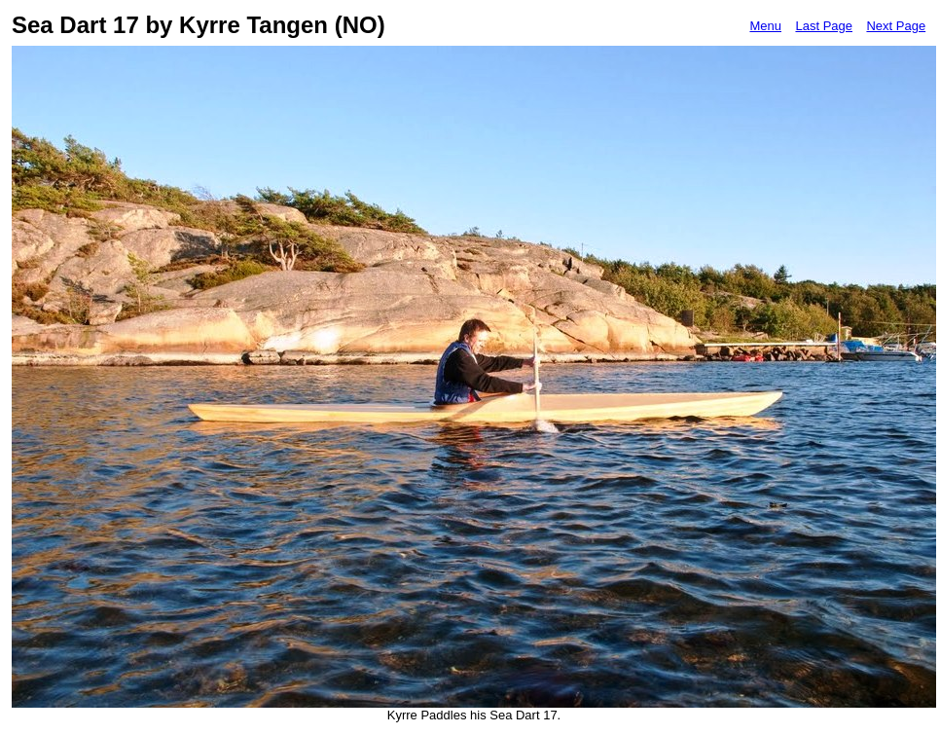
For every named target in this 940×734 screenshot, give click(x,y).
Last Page (823, 25)
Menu (765, 25)
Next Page (895, 25)
